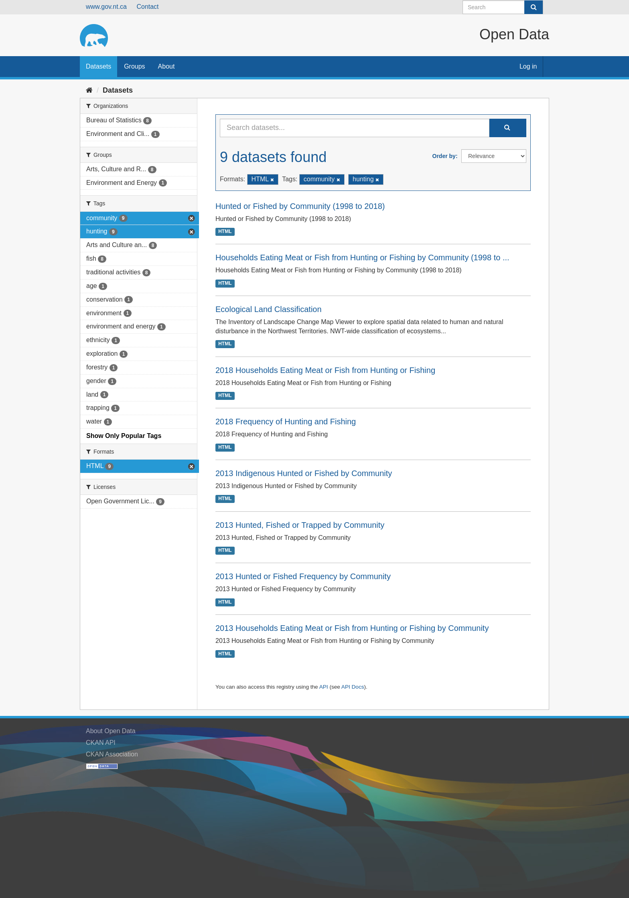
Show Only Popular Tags (123, 435)
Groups (134, 66)
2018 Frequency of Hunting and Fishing (285, 421)
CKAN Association (112, 754)
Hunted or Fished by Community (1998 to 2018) (300, 206)
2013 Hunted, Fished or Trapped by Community (299, 525)
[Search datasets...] (354, 128)
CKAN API (101, 742)
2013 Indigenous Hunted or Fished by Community (303, 473)
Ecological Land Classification (268, 309)
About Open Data (111, 731)
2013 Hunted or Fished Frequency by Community (303, 576)
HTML (224, 232)
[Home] (89, 90)
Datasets (98, 66)
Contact (147, 6)
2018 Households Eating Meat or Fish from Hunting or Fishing (325, 370)
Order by (444, 156)
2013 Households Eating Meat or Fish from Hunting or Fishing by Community (352, 628)
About (166, 66)
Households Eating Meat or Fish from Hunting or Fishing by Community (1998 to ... (362, 257)
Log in (528, 66)
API (323, 687)
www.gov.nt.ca (106, 6)
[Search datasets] (503, 7)
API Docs (352, 687)
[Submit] (533, 7)
